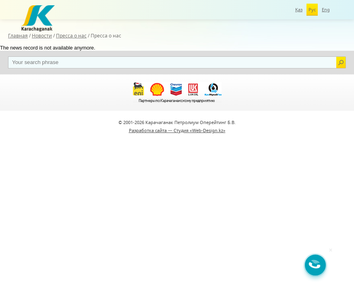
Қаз (298, 9)
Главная (18, 35)
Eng (326, 9)
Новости (42, 35)
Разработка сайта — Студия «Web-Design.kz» (177, 130)
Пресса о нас (71, 35)
